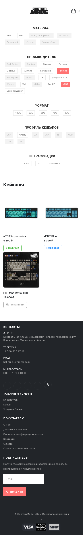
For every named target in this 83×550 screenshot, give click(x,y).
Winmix (10, 84)
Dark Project (13, 64)
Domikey (31, 64)
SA (21, 141)
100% (18, 113)
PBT (21, 35)
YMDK (37, 84)
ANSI (26, 163)
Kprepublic (45, 71)
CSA (9, 135)
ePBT (65, 84)
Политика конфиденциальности (23, 434)
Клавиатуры (10, 399)
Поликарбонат (49, 42)
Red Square (12, 77)
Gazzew (63, 64)
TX (42, 77)
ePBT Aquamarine (14, 236)
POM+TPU (64, 35)
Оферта (8, 443)
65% (43, 113)
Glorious (11, 71)
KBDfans (27, 71)
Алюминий (12, 42)
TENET (29, 77)
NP (58, 135)
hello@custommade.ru (17, 362)
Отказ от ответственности (19, 448)
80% (67, 113)
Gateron (47, 64)
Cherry (22, 135)
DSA (47, 135)
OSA (9, 141)
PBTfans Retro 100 (15, 293)
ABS (9, 35)
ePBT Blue (50, 236)
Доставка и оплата (15, 429)
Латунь (30, 42)
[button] (75, 11)
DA (35, 135)
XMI (24, 84)
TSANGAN (54, 163)
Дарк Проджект (15, 91)
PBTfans (63, 71)
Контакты (9, 439)
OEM (70, 135)
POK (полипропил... (41, 35)
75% (55, 113)
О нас (6, 424)
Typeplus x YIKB (59, 77)
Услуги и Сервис (13, 409)
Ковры (7, 404)
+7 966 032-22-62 (14, 351)
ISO (39, 163)
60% (31, 113)
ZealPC (51, 84)
